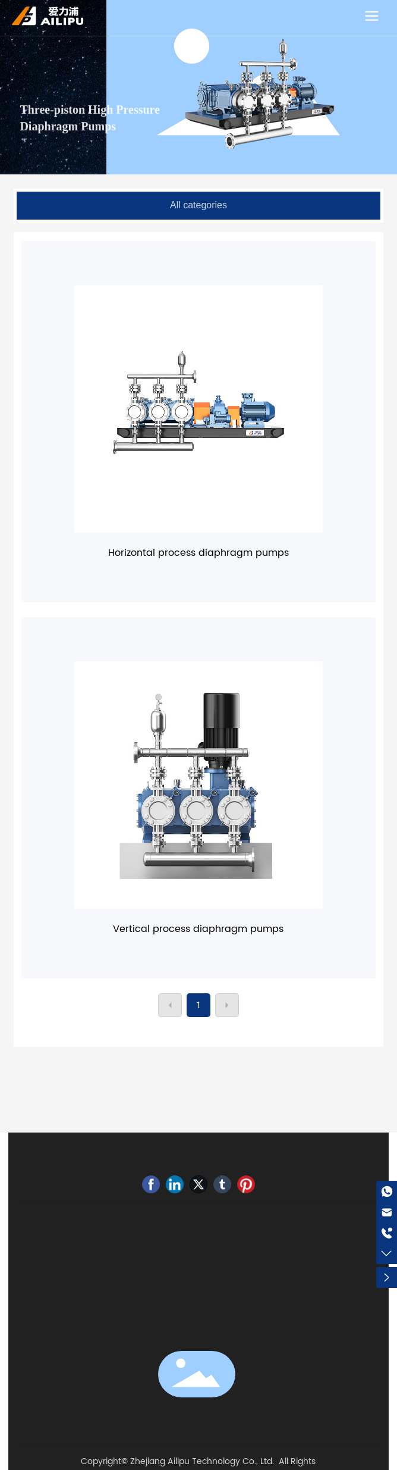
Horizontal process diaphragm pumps (198, 553)
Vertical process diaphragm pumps (198, 929)
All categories (198, 205)
